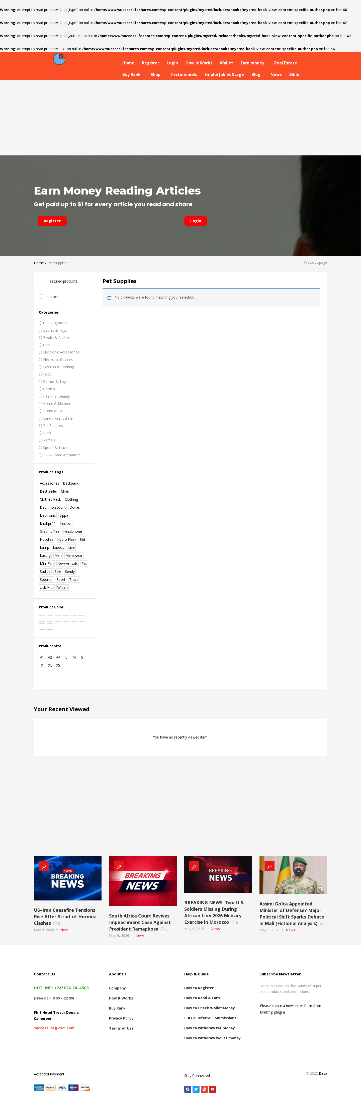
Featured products (62, 281)
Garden (49, 389)
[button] (253, 63)
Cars (46, 344)
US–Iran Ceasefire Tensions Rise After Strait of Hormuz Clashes (65, 916)
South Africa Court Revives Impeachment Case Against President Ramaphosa (140, 922)
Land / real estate (58, 418)
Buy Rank (131, 74)
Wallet (226, 63)
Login (172, 63)
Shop (155, 74)
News (276, 74)
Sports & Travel (55, 447)
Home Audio (53, 410)
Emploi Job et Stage (224, 74)
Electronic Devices (58, 359)
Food (47, 374)
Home (128, 63)
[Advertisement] (180, 118)
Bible (294, 74)
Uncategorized (55, 322)
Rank (47, 432)
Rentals (49, 440)
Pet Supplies (53, 425)
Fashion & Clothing (58, 366)
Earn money (252, 63)
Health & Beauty (56, 396)
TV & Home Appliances (61, 454)
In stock (52, 296)
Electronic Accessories (61, 352)
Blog (255, 74)
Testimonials (183, 74)
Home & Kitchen (56, 403)
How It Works (199, 63)
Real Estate (285, 63)
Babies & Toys (55, 330)
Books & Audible (56, 337)
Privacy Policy (121, 1018)
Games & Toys (55, 381)
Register (150, 63)
